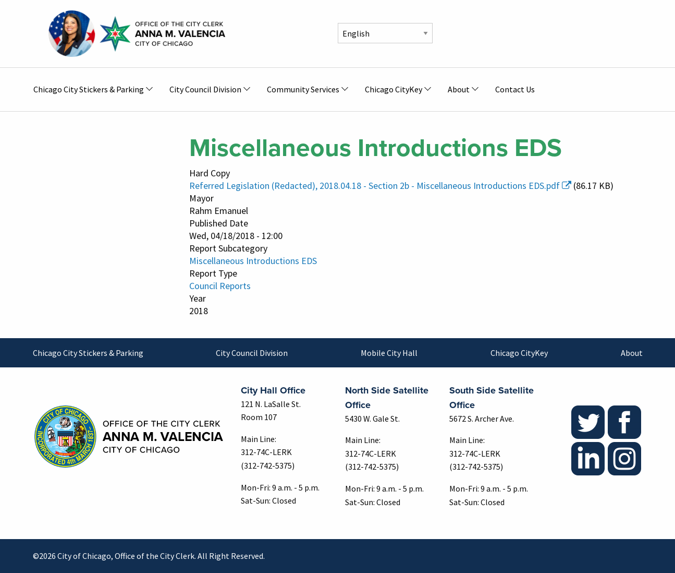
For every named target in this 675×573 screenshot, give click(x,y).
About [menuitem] (459, 89)
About (632, 353)
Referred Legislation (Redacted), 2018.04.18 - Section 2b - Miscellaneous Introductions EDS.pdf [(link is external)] (380, 186)
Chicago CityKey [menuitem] (393, 89)
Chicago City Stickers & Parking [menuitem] (88, 89)
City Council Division (252, 353)
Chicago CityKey (519, 353)
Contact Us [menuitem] (515, 89)
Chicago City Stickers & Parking (88, 353)
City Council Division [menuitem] (205, 89)
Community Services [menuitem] (303, 89)
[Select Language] (385, 33)
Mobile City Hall (389, 353)
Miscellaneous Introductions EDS (253, 261)
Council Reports (220, 286)
